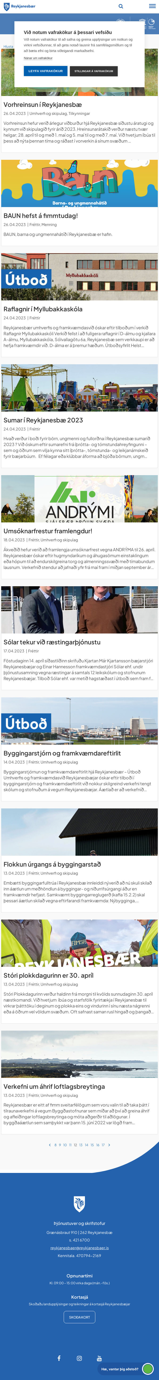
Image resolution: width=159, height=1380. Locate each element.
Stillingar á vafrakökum (94, 71)
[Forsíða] (19, 6)
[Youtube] (99, 1358)
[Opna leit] (121, 6)
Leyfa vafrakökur (46, 71)
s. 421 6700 (79, 1239)
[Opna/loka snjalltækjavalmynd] (152, 6)
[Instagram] (79, 1358)
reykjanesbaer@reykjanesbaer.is (79, 1247)
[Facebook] (59, 1358)
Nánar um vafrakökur (38, 58)
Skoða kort (79, 1317)
